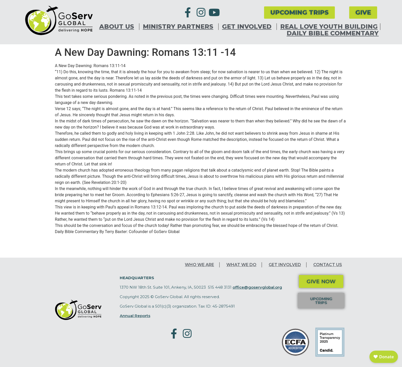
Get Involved (248, 26)
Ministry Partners (179, 26)
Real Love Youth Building (329, 26)
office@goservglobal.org (257, 287)
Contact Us (327, 264)
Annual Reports (135, 315)
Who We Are (199, 264)
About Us (118, 26)
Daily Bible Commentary (333, 33)
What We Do (241, 264)
